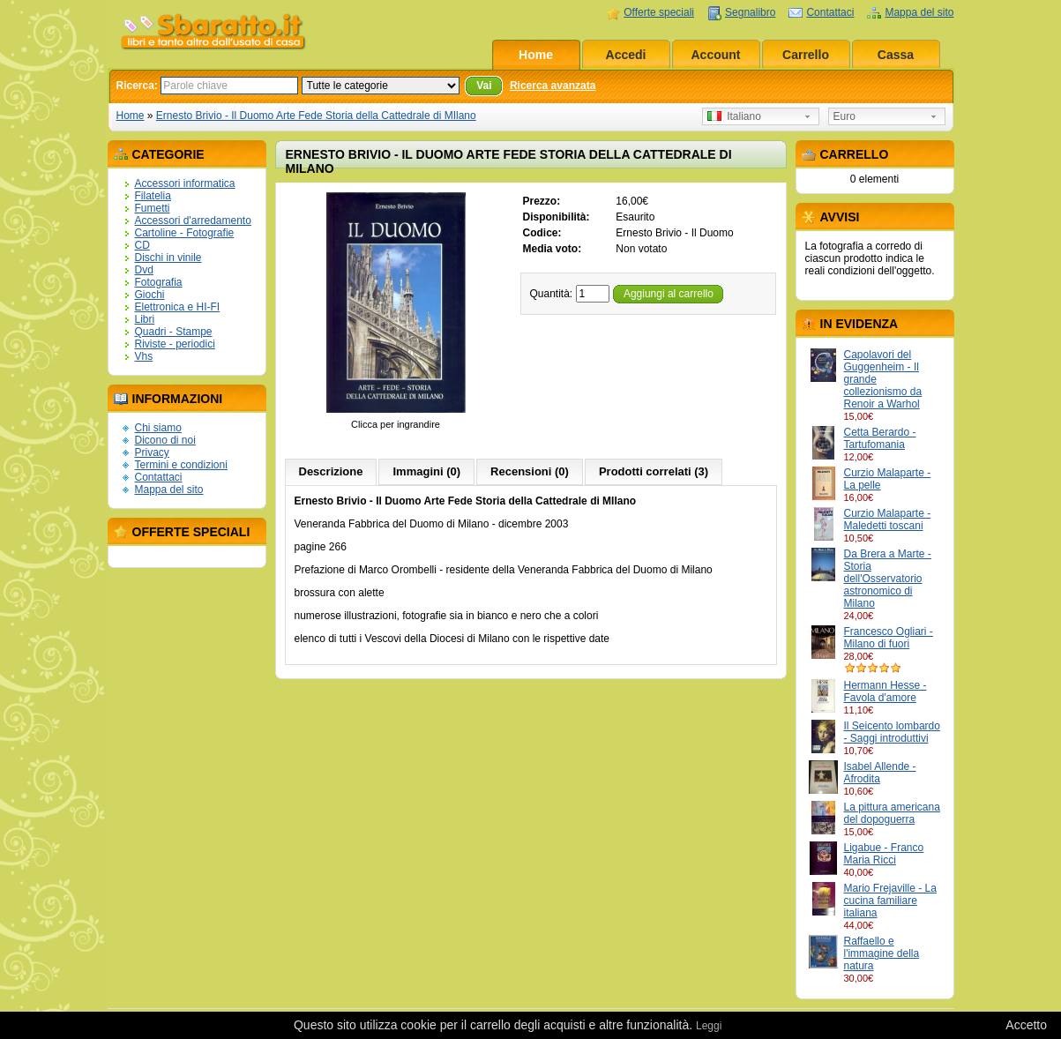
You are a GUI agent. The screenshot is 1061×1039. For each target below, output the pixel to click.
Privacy (152, 452)
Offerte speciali (659, 12)
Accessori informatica (185, 183)
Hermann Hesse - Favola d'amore (885, 691)
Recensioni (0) (529, 471)
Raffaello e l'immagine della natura (882, 953)
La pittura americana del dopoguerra (892, 813)
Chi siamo (158, 428)
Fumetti (152, 208)
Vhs (144, 356)
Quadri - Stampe (174, 331)
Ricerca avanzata (552, 85)
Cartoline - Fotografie (185, 233)
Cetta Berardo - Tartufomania (880, 438)
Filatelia (153, 196)
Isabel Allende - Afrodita (880, 772)
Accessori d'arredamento (193, 220)
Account (716, 55)
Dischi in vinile (168, 257)
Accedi (626, 55)
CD (142, 245)
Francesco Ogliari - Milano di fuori (888, 637)
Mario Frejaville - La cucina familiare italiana (890, 900)
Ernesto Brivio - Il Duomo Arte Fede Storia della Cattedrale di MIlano (316, 115)
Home (536, 55)
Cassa (896, 55)
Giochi (150, 294)
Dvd (144, 270)
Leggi (708, 1026)
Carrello (805, 55)
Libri (145, 319)
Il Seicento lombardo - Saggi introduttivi (892, 732)
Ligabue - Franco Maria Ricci (884, 853)
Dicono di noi (165, 440)
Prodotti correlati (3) (653, 471)
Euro (844, 116)
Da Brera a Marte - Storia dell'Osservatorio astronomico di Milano (887, 578)
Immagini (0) (426, 471)
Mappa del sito (919, 12)
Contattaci (830, 12)
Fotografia (159, 282)
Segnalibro (750, 12)
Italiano (734, 116)
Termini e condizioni (181, 465)
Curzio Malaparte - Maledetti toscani (887, 519)
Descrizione (331, 471)
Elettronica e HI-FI (177, 307)
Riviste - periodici (175, 344)
